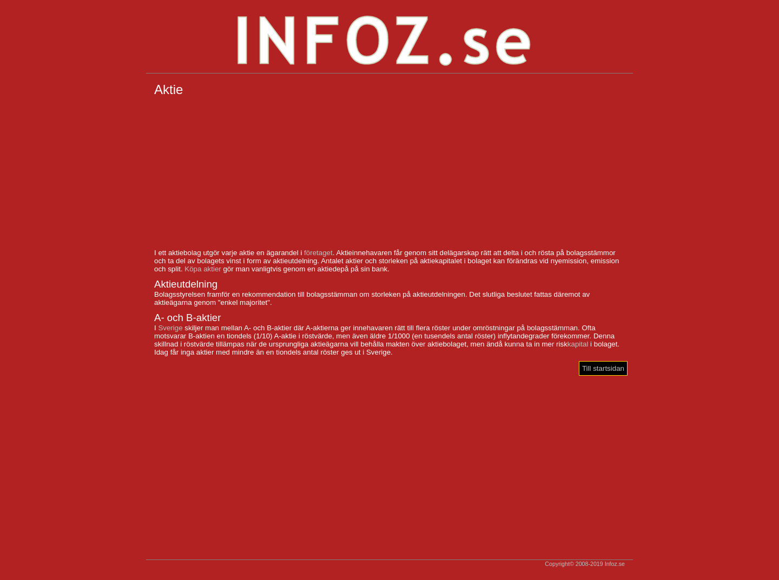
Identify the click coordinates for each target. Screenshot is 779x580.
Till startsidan (603, 368)
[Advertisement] (389, 173)
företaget (318, 253)
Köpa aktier (202, 269)
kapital (578, 344)
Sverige (170, 328)
